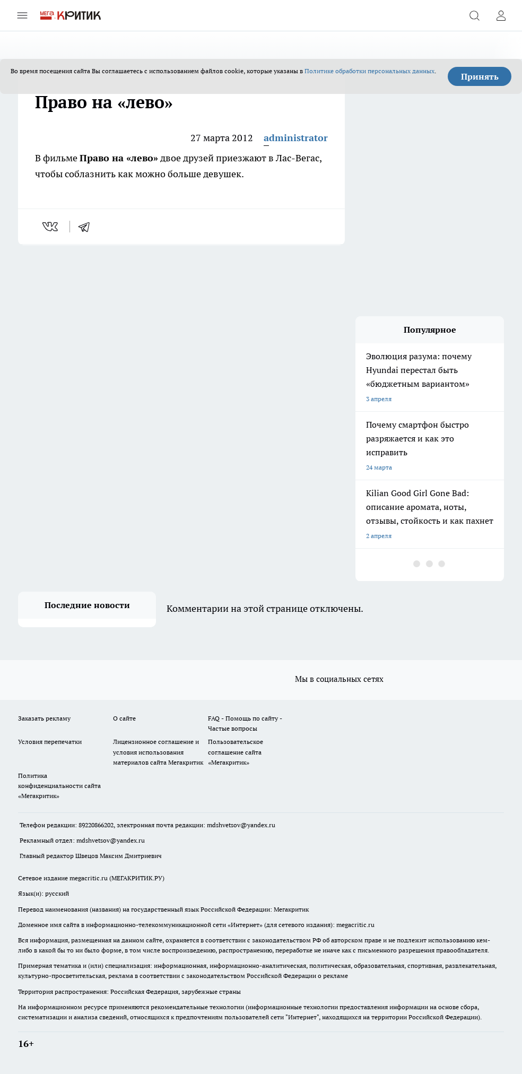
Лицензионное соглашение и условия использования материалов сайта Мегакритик (158, 752)
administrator (296, 138)
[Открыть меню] (22, 15)
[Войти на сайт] (500, 15)
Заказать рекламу (44, 718)
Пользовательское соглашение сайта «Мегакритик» (235, 752)
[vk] (51, 226)
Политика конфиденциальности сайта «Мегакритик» (59, 786)
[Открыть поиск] (474, 15)
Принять (480, 76)
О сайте (124, 718)
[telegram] (87, 226)
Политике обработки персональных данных (369, 71)
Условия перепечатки (50, 742)
